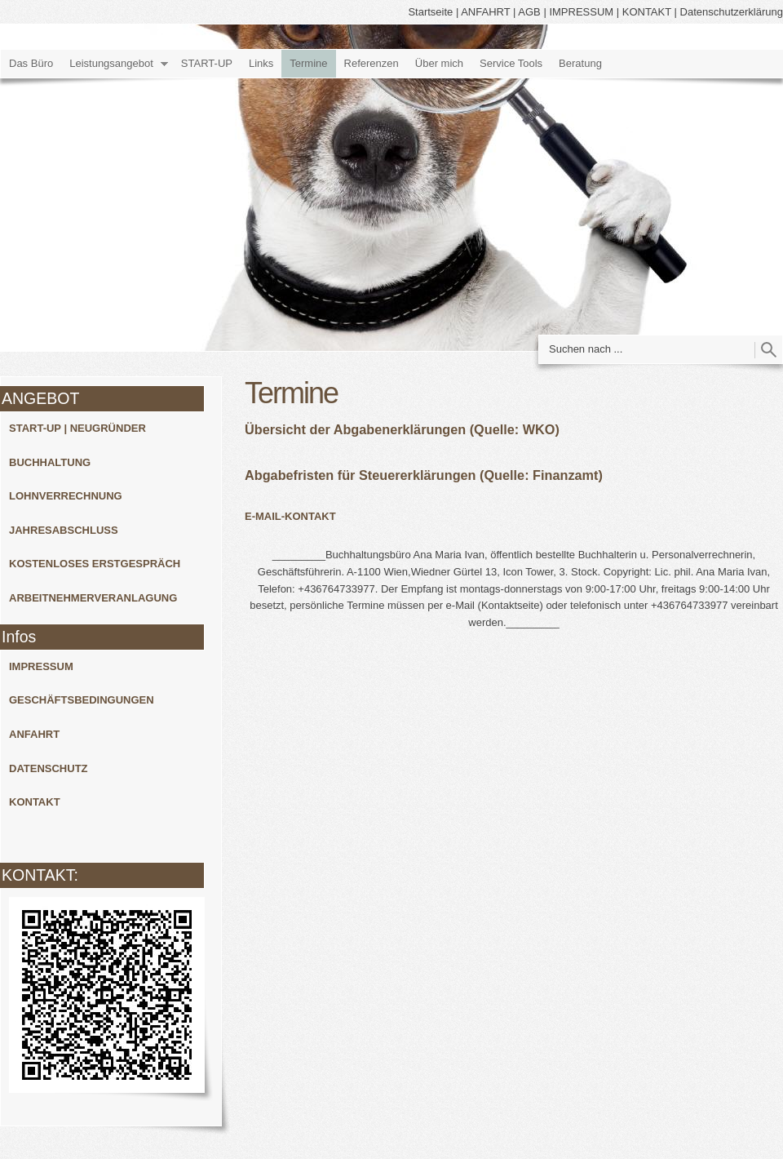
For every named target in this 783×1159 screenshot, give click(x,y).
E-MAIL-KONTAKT (290, 516)
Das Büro (31, 63)
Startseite (430, 12)
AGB (529, 12)
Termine (308, 63)
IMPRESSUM (581, 12)
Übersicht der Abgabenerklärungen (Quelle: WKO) (402, 429)
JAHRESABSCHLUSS (63, 530)
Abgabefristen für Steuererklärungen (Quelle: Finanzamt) (424, 475)
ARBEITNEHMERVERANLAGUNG (93, 598)
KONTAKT (646, 12)
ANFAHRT (485, 12)
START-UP (206, 63)
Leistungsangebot (111, 63)
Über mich (439, 63)
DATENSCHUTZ (48, 768)
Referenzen (371, 63)
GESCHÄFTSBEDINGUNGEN (81, 700)
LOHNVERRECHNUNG (65, 496)
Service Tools (511, 63)
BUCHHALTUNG (50, 462)
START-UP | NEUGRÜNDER (77, 428)
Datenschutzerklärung (731, 12)
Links (261, 63)
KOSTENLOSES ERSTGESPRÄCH (94, 563)
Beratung (580, 63)
